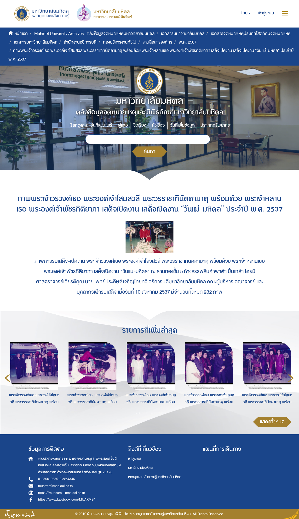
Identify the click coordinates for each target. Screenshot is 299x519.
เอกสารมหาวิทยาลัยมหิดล (182, 33)
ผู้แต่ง (123, 125)
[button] (246, 13)
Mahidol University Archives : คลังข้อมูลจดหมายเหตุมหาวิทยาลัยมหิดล (94, 33)
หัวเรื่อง (158, 125)
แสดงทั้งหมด (272, 421)
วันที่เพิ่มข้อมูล (182, 125)
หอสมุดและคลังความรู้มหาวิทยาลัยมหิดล (154, 477)
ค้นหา (149, 151)
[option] (33, 377)
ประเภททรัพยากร (215, 125)
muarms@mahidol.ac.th (55, 486)
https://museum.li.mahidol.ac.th (61, 493)
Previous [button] (7, 378)
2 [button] (145, 412)
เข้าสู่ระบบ (134, 459)
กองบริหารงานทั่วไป (119, 42)
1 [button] (138, 412)
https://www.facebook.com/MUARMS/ (66, 499)
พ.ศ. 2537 (187, 42)
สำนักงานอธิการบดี (80, 42)
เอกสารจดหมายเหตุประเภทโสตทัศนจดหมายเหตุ (251, 33)
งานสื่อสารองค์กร (157, 42)
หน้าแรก (21, 33)
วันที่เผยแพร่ (101, 125)
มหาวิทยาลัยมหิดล (140, 468)
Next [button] (290, 378)
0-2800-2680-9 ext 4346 (56, 479)
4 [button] (160, 412)
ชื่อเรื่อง (139, 125)
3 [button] (152, 412)
